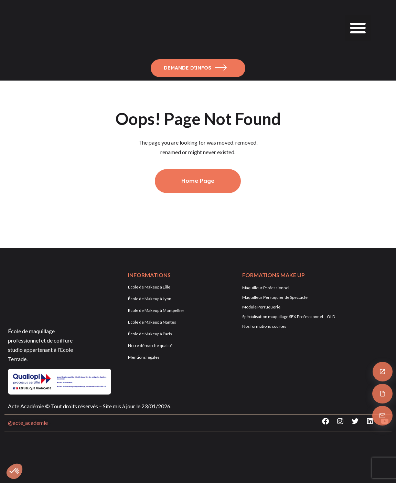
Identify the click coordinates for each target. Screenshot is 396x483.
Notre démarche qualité (150, 345)
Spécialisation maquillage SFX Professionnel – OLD (288, 316)
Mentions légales (144, 357)
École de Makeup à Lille (149, 287)
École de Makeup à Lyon (149, 298)
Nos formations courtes (264, 326)
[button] (358, 28)
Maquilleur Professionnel (265, 287)
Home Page (197, 180)
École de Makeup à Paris (150, 333)
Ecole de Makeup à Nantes (152, 322)
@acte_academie (28, 422)
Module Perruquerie (261, 306)
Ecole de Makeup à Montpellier (156, 310)
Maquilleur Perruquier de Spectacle (275, 297)
